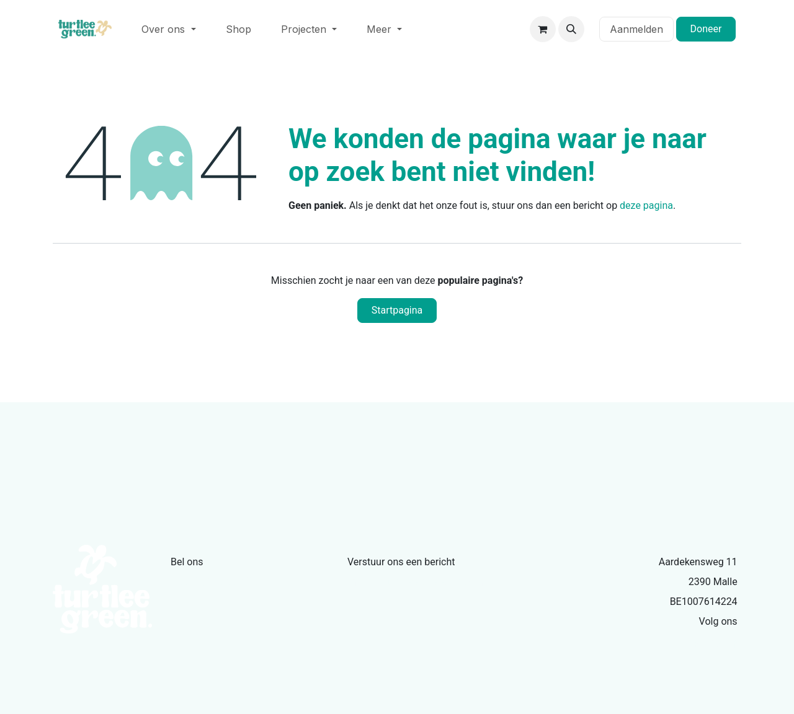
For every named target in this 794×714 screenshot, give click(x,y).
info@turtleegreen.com (415, 582)
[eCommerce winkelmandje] (543, 29)
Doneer (706, 29)
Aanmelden (636, 29)
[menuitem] (168, 29)
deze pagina (646, 205)
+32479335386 (215, 582)
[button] (571, 29)
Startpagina (397, 310)
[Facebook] (734, 643)
